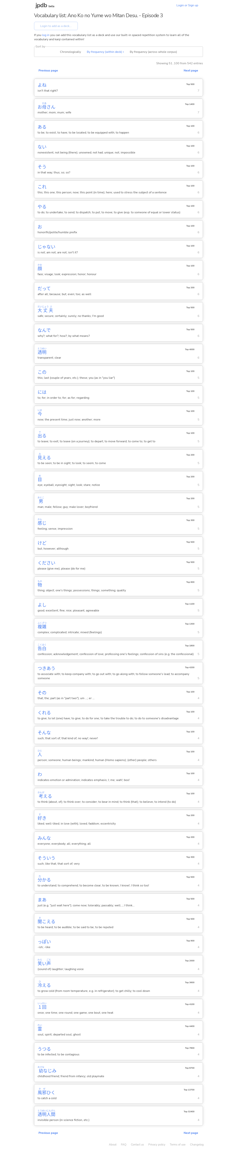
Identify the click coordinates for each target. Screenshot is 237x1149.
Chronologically (70, 52)
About (112, 1144)
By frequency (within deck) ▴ (105, 52)
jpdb (41, 5)
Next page (191, 71)
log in (45, 35)
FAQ (123, 1144)
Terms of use (178, 1144)
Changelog (197, 1144)
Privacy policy (156, 1144)
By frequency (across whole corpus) (153, 52)
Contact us (137, 1144)
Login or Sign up (187, 5)
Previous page (48, 71)
